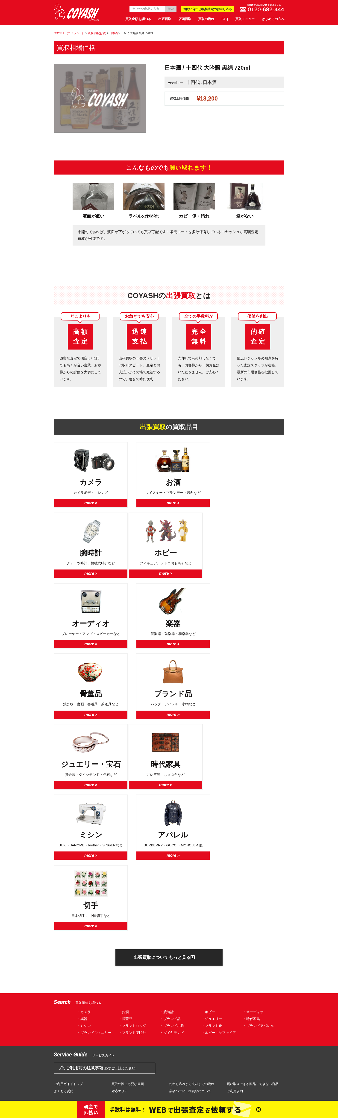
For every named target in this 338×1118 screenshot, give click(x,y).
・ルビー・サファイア (218, 893)
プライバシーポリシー (119, 1028)
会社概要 (78, 1028)
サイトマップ (256, 1028)
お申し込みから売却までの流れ (191, 944)
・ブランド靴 (211, 886)
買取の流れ (206, 19)
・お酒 (123, 872)
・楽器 (82, 879)
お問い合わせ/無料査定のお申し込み (207, 9)
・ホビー (208, 872)
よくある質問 (63, 952)
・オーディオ (253, 872)
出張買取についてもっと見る (164, 817)
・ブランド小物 (172, 886)
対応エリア (120, 952)
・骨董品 (125, 879)
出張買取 (164, 19)
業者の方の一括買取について (190, 952)
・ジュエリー (211, 879)
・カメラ (84, 872)
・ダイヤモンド (172, 893)
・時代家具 (251, 879)
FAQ (224, 19)
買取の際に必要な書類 (128, 944)
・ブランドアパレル (258, 886)
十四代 (193, 82)
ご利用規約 (235, 952)
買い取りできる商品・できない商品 (252, 944)
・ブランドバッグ (132, 886)
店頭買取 (184, 19)
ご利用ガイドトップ (68, 944)
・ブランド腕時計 (132, 893)
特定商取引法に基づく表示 (174, 1028)
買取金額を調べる (138, 19)
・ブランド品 (170, 879)
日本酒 (210, 82)
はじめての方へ (273, 19)
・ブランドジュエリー (94, 893)
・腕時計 (167, 872)
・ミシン (84, 886)
